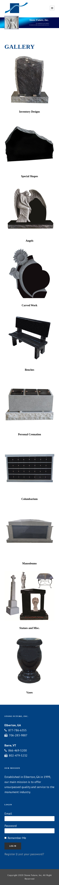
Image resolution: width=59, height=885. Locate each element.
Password (10, 826)
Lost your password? (30, 854)
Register (9, 854)
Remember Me (17, 838)
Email (8, 813)
